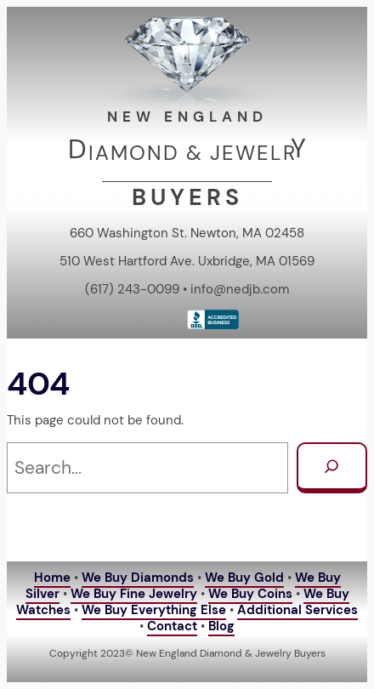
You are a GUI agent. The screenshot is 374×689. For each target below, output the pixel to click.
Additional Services (297, 609)
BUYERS (187, 197)
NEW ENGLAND (187, 116)
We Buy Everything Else (154, 609)
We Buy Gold (244, 577)
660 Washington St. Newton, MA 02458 (187, 233)
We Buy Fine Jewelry (134, 593)
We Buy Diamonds (138, 577)
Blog (221, 626)
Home (52, 577)
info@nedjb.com (239, 289)
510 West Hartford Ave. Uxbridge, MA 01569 (187, 261)
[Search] (332, 468)
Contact (172, 626)
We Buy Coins (250, 593)
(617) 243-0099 (132, 289)
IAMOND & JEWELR (192, 153)
